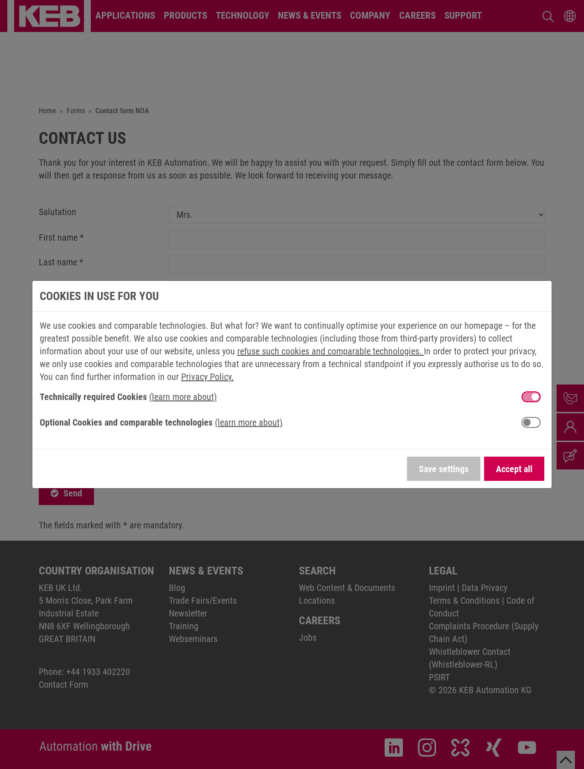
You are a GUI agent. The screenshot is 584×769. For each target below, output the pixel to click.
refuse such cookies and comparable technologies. (330, 351)
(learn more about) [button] (183, 396)
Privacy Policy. (207, 376)
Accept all (514, 469)
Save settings (444, 469)
